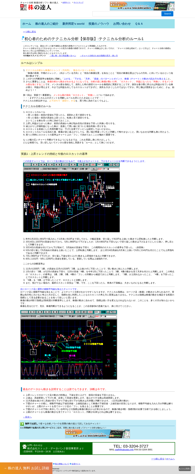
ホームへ (170, 459)
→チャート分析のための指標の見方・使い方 (99, 56)
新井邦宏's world (73, 23)
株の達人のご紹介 (46, 23)
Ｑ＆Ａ (139, 23)
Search (167, 14)
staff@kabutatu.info (124, 449)
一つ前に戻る (29, 31)
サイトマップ (78, 2)
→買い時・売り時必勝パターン (63, 56)
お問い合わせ (122, 23)
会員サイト (66, 2)
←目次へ (27, 417)
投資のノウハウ (99, 23)
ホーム (26, 23)
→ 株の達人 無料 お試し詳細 (26, 468)
